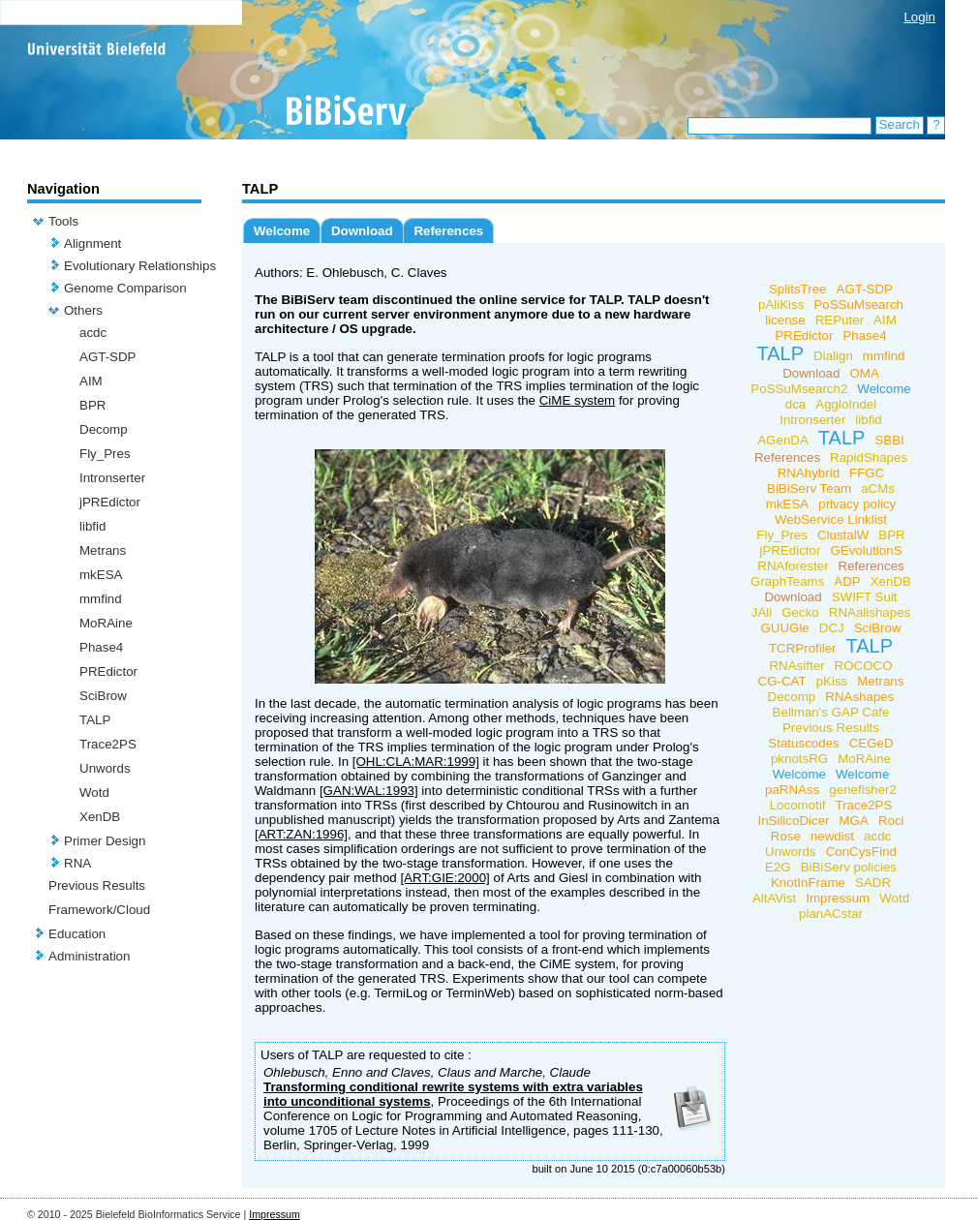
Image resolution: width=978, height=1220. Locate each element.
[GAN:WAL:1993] (369, 790)
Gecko (800, 612)
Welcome (282, 231)
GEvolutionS (866, 550)
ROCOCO (864, 665)
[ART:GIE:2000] (444, 877)
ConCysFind (861, 851)
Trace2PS (108, 744)
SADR (873, 882)
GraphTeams (787, 581)
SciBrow (103, 695)
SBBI (888, 440)
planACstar (831, 913)
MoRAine (106, 623)
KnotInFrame (808, 882)
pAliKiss (781, 304)
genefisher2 (863, 789)
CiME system (577, 400)
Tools (63, 221)
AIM (91, 381)
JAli (761, 612)
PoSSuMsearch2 (798, 388)
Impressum (838, 898)
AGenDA (783, 440)
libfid (92, 526)
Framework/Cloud (99, 909)
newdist (832, 836)
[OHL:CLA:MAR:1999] (415, 761)
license (785, 320)
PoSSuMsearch (858, 304)
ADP (847, 581)
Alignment (92, 243)
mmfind (100, 599)
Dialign (833, 356)
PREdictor (108, 671)
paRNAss (792, 789)
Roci (891, 820)
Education (77, 934)
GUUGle (784, 628)
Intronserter (112, 478)
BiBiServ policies (849, 867)
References (448, 231)
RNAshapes (859, 696)
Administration (89, 956)
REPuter (839, 320)
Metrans (102, 550)
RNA (77, 863)
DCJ (831, 628)
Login (919, 17)
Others (83, 310)
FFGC (866, 473)
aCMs (878, 488)
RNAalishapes (869, 612)
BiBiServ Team (809, 488)
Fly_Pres (105, 453)
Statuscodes (803, 743)
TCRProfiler (803, 648)
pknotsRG (799, 758)
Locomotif (798, 805)
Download (362, 231)
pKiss (832, 681)
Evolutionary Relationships (140, 266)
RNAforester (792, 566)
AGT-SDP (108, 357)
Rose (786, 836)
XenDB (99, 816)
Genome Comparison (125, 288)
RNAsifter (796, 665)
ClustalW (843, 535)
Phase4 (101, 647)
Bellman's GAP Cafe (831, 712)
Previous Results (96, 885)
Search (899, 124)
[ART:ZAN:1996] (301, 834)
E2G (778, 867)
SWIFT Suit (865, 597)
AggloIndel (845, 404)
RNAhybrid (809, 473)
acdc (93, 332)
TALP (94, 720)
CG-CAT (782, 681)
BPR (92, 405)
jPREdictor (109, 502)
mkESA (100, 574)
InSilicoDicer (793, 820)
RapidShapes (868, 457)
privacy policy (857, 504)
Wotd (94, 792)
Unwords (105, 768)
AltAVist (774, 898)
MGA (854, 820)
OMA (863, 373)
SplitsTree (798, 289)
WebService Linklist (831, 519)
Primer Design (104, 841)
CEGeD (871, 743)
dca (796, 404)
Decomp (103, 429)
